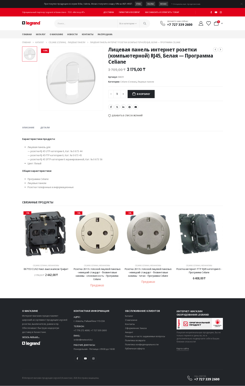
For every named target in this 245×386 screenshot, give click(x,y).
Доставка (108, 12)
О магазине (56, 34)
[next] (220, 49)
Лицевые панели (145, 81)
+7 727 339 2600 (99, 330)
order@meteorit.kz (83, 339)
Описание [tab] (28, 127)
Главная (27, 34)
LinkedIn (123, 107)
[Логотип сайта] (31, 23)
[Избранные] (208, 23)
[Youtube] (216, 12)
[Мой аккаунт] (200, 23)
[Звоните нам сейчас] (176, 23)
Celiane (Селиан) (128, 81)
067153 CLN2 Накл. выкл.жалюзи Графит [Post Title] (46, 269)
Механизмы (53, 265)
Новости (72, 34)
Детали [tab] (45, 127)
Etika (138, 4)
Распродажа (105, 34)
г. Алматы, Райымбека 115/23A (89, 321)
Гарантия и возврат (129, 12)
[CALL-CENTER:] (203, 378)
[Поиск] (145, 23)
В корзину (143, 94)
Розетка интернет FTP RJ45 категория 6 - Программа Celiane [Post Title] (199, 270)
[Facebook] (211, 12)
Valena (150, 4)
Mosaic (163, 4)
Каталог (41, 34)
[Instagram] (220, 12)
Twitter (117, 107)
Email (135, 107)
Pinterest (129, 107)
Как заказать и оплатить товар (162, 12)
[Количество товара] (117, 94)
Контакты (87, 34)
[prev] (215, 49)
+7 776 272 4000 (82, 330)
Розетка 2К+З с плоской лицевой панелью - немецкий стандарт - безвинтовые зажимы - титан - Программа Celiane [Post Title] (148, 272)
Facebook (111, 107)
